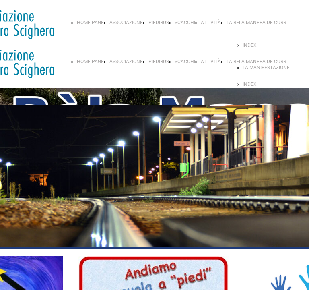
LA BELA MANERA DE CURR (256, 22)
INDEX (250, 45)
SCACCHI (185, 22)
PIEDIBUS (158, 22)
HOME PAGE (90, 22)
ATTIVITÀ (211, 22)
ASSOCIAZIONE (126, 22)
